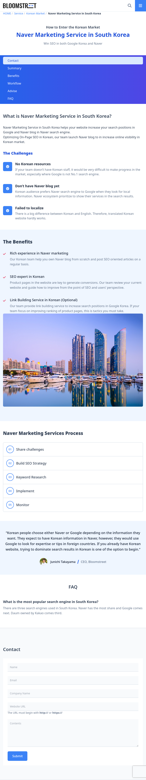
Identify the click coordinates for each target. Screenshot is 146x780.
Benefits (13, 76)
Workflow (14, 83)
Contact (13, 60)
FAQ (10, 98)
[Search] (129, 5)
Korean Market (35, 13)
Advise (12, 91)
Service (18, 13)
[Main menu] (140, 5)
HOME (7, 13)
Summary (14, 68)
